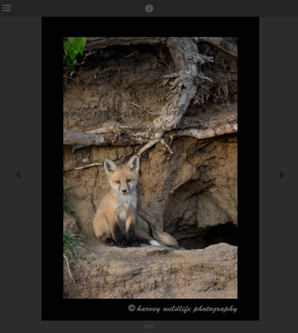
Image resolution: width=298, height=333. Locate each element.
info (149, 326)
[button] (149, 12)
